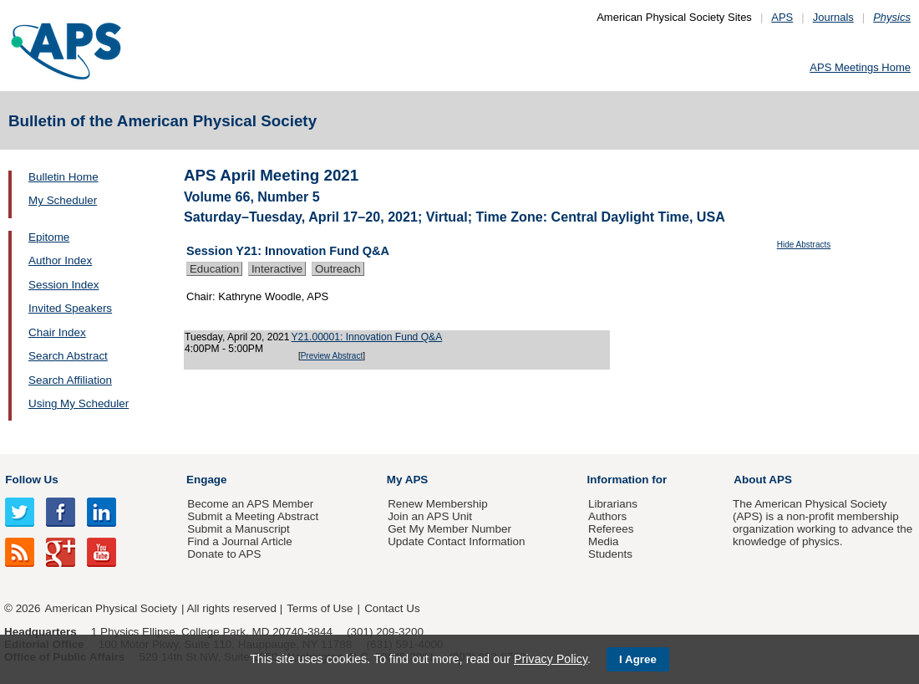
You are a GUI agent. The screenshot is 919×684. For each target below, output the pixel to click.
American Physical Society (111, 608)
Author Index (60, 260)
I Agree (638, 659)
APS (782, 17)
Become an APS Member (250, 504)
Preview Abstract (332, 355)
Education (214, 269)
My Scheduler (62, 200)
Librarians (612, 504)
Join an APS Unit (430, 516)
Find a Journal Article (239, 541)
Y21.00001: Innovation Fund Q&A (367, 337)
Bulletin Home (63, 177)
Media (603, 541)
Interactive (276, 269)
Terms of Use (320, 608)
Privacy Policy (550, 659)
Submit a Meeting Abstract (252, 516)
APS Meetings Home (860, 67)
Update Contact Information (456, 541)
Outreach (338, 269)
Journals (833, 17)
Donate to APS (224, 554)
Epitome (48, 237)
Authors (607, 516)
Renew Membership (438, 504)
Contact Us (391, 608)
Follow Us (31, 479)
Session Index (63, 284)
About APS (763, 479)
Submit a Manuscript (238, 529)
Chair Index (57, 332)
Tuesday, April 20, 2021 (237, 337)
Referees (611, 529)
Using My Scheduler (78, 403)
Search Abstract (68, 356)
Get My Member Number (449, 529)
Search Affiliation (70, 380)
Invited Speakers (70, 308)
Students (610, 554)
